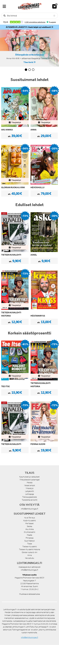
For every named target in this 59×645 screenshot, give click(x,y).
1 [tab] (26, 69)
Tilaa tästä (28, 62)
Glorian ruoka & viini (29, 552)
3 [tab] (33, 69)
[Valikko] (4, 6)
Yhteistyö (29, 488)
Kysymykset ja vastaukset (29, 477)
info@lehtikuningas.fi (29, 509)
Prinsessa (29, 538)
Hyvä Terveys (29, 518)
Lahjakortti (29, 491)
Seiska (29, 526)
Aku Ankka (29, 529)
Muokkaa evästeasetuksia (29, 594)
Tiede (29, 544)
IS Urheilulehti (29, 532)
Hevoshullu (29, 558)
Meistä (29, 482)
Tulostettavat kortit (29, 500)
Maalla (29, 535)
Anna (29, 555)
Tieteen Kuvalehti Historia (29, 549)
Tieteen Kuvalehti (29, 546)
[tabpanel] (29, 48)
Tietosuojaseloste (29, 497)
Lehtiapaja (29, 494)
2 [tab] (29, 69)
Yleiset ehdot (29, 485)
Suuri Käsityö (29, 541)
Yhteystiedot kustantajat (30, 480)
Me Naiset (29, 523)
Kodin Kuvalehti (29, 520)
